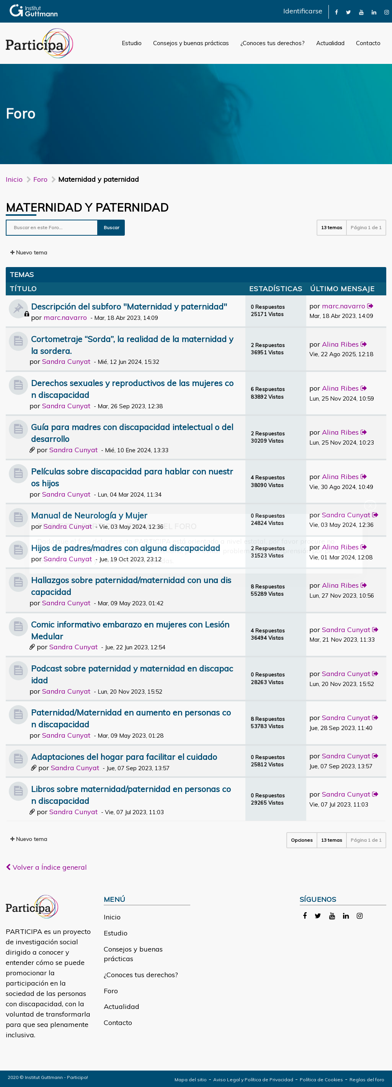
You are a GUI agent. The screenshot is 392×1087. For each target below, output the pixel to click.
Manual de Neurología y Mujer (89, 515)
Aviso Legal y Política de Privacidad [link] (253, 1079)
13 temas (331, 227)
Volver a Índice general (46, 867)
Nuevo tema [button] (28, 252)
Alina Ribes (340, 344)
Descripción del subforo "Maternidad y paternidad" (129, 306)
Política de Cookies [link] (321, 1079)
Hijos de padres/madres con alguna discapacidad (125, 548)
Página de (366, 227)
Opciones (302, 840)
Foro (111, 990)
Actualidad (330, 43)
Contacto (368, 43)
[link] (336, 11)
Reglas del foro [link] (367, 1079)
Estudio (132, 43)
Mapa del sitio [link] (191, 1079)
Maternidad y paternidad (87, 207)
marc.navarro (65, 317)
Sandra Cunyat (66, 361)
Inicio (14, 179)
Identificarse (302, 11)
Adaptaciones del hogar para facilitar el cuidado (124, 756)
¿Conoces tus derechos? (272, 43)
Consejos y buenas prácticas (191, 43)
